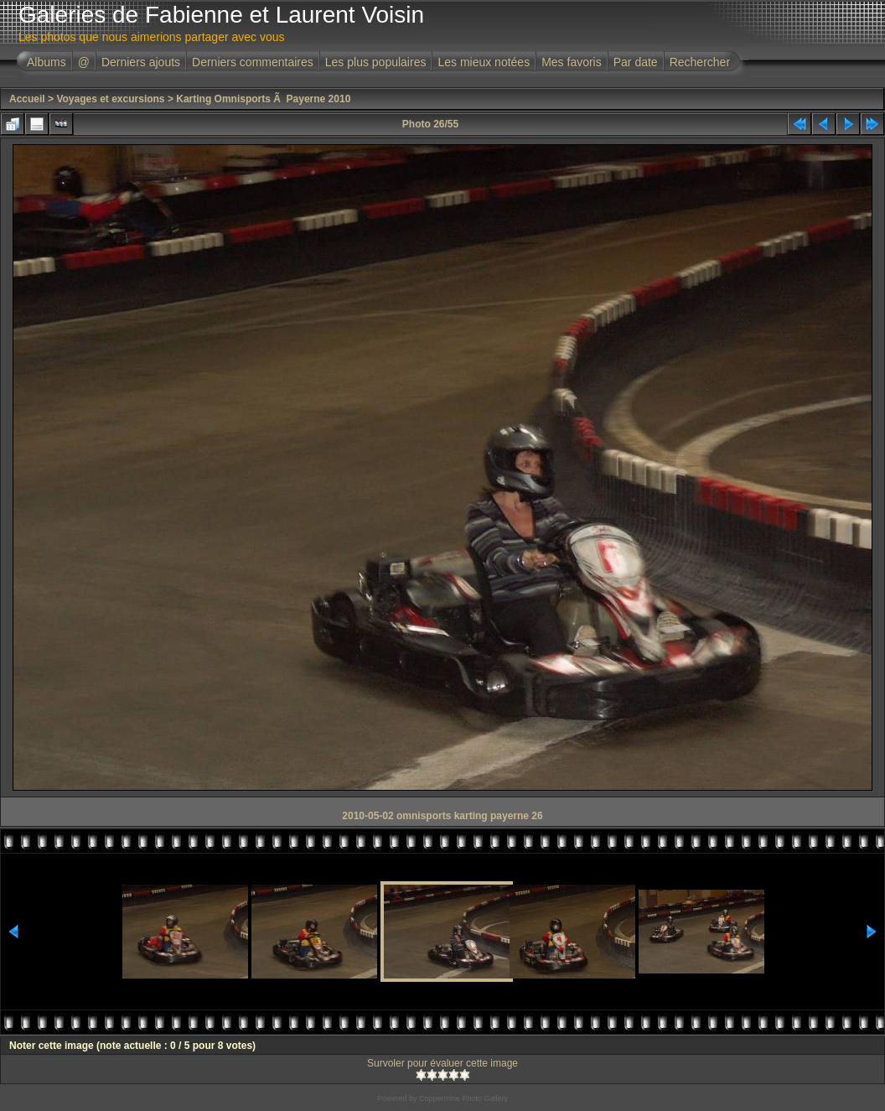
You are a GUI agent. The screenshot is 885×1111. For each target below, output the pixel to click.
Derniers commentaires (252, 62)
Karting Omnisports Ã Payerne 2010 (263, 99)
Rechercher (700, 62)
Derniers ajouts (140, 62)
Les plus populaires (376, 62)
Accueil (27, 99)
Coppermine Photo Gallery (463, 1098)
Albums (46, 62)
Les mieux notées (483, 62)
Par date (635, 62)
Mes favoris (571, 62)
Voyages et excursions (110, 99)
